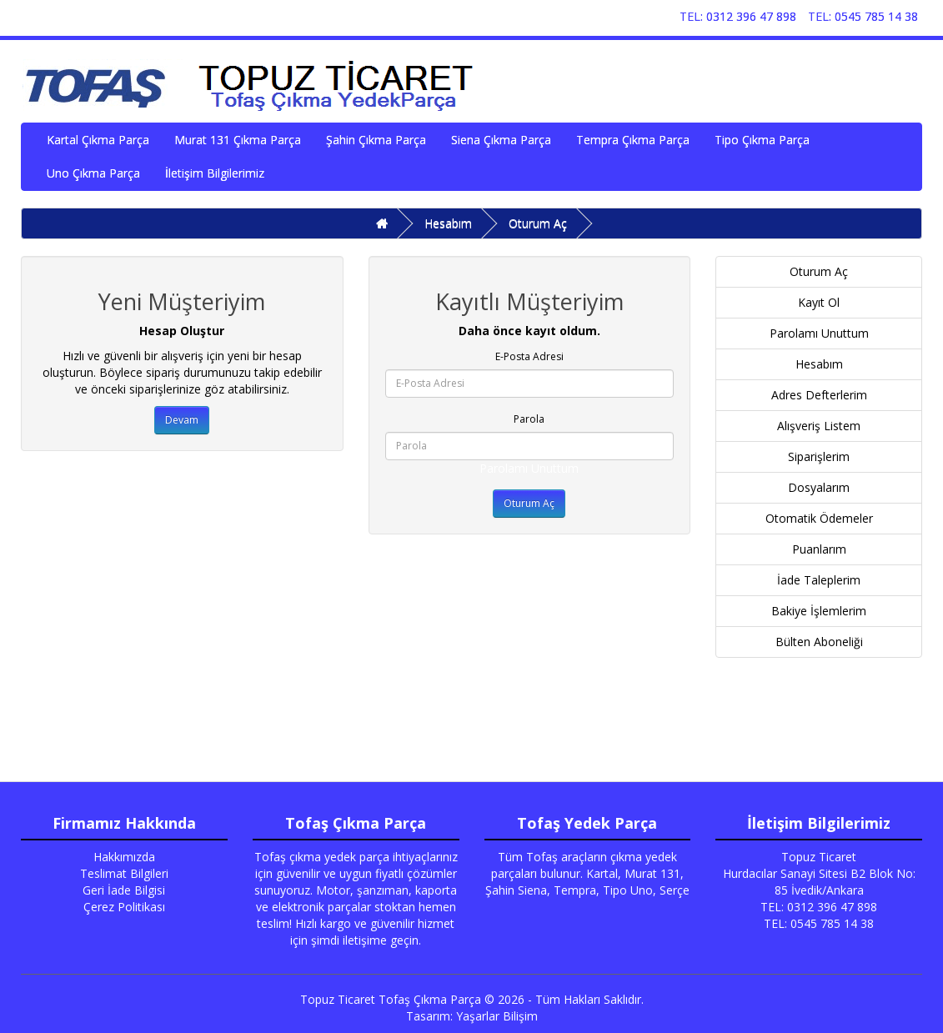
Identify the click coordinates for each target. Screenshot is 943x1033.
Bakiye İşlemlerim (818, 611)
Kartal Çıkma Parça (98, 140)
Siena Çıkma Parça (501, 140)
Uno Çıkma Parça (93, 173)
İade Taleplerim (818, 580)
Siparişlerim (819, 456)
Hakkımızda (124, 857)
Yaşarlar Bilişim (497, 1016)
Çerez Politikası (124, 907)
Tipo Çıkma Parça (762, 140)
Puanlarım (819, 549)
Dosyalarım (819, 487)
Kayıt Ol (819, 302)
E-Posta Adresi (529, 356)
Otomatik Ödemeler (819, 518)
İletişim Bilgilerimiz (214, 173)
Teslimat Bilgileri (124, 873)
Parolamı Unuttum (529, 468)
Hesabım (448, 223)
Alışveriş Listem (818, 426)
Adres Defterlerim (819, 395)
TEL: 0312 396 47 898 (738, 16)
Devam (181, 420)
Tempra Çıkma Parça (633, 140)
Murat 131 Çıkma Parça (237, 140)
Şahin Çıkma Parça (376, 140)
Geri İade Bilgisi (124, 890)
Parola (529, 419)
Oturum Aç (538, 223)
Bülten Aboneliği (819, 641)
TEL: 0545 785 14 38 (863, 16)
